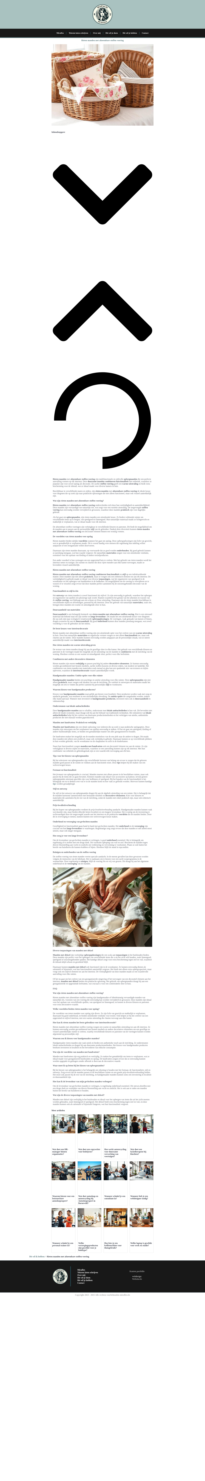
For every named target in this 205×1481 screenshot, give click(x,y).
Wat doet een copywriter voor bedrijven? (89, 1150)
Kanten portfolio (137, 1271)
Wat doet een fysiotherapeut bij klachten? (138, 1151)
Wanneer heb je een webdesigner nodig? (139, 1197)
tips (54, 784)
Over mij (97, 33)
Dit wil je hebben (130, 33)
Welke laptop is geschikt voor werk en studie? (141, 1244)
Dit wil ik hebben (37, 1256)
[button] (102, 194)
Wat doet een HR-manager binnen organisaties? (60, 1151)
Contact (145, 33)
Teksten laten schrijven (78, 33)
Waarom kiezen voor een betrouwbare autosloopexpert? (63, 1198)
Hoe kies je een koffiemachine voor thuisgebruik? (113, 1245)
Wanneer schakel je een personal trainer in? (62, 1244)
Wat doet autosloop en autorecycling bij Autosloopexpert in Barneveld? (88, 1199)
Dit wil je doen (112, 33)
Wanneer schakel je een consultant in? (114, 1197)
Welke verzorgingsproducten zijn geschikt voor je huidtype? (88, 1246)
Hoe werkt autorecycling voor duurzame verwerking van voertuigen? (115, 1152)
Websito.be (137, 1279)
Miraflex (60, 33)
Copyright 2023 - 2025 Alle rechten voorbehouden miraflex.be (102, 1295)
